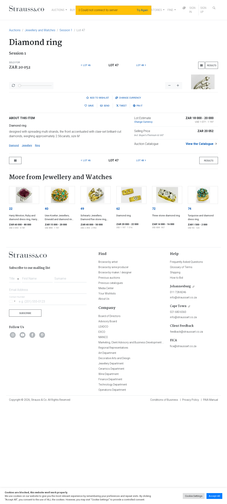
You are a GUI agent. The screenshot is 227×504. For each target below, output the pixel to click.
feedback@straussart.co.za (186, 430)
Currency (128, 196)
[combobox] (15, 376)
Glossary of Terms (181, 365)
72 (153, 307)
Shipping (175, 370)
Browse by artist (108, 360)
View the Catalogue (199, 242)
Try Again (142, 10)
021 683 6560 (178, 410)
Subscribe (25, 411)
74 (189, 307)
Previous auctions (109, 376)
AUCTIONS (58, 9)
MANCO (103, 435)
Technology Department (112, 483)
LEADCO (103, 425)
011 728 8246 (178, 390)
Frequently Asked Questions (186, 360)
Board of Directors (109, 414)
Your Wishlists (107, 392)
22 (10, 307)
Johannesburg (180, 385)
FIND (170, 9)
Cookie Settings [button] (193, 496)
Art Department (107, 451)
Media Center (106, 386)
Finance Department (110, 477)
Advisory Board (107, 419)
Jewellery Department (110, 462)
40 (46, 307)
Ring (37, 243)
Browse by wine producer (113, 365)
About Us (103, 397)
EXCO (101, 430)
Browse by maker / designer (115, 370)
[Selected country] (12, 399)
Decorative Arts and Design (114, 456)
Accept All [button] (214, 496)
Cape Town (178, 404)
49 (82, 307)
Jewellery (27, 243)
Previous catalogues (110, 381)
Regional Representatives (113, 446)
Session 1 (65, 30)
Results (211, 65)
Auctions (15, 30)
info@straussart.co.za (183, 396)
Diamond (14, 243)
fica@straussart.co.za (183, 444)
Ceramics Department (111, 467)
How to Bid (176, 376)
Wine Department (108, 472)
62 (118, 307)
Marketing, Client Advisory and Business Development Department (137, 440)
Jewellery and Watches (40, 30)
